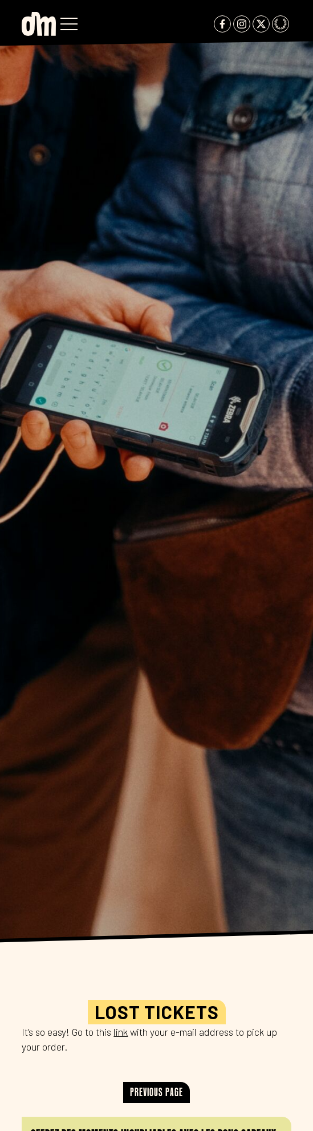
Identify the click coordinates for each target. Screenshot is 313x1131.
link (120, 1031)
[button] (69, 24)
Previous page (156, 1091)
